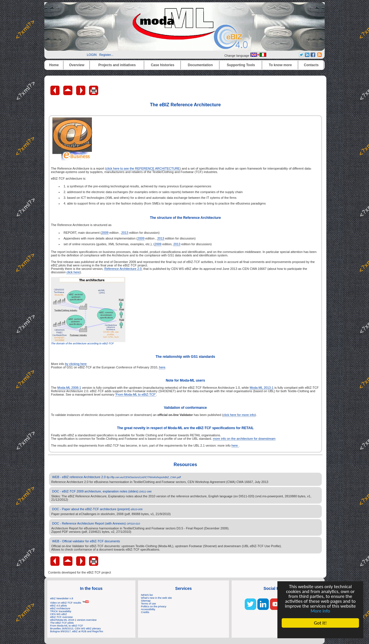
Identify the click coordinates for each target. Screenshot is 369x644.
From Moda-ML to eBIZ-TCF (66, 625)
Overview (76, 65)
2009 (104, 232)
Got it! (320, 623)
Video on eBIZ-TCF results (69, 602)
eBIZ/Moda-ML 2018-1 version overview (73, 620)
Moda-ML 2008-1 (69, 387)
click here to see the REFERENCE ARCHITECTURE (143, 168)
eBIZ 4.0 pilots (58, 605)
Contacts (311, 65)
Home (54, 65)
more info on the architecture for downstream (244, 438)
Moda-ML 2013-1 (261, 387)
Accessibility (148, 609)
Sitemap (146, 600)
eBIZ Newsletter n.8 (61, 598)
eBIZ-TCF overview (61, 617)
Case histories (162, 65)
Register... (106, 54)
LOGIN (91, 54)
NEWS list (147, 595)
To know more (280, 65)
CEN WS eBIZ (58, 614)
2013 (124, 232)
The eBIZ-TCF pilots (62, 622)
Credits (145, 612)
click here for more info (239, 415)
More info (320, 611)
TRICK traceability (60, 611)
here (162, 367)
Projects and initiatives (117, 65)
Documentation (200, 65)
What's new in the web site (156, 597)
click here (73, 272)
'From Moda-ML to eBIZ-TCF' (135, 394)
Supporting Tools (241, 65)
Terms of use (148, 603)
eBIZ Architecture (60, 608)
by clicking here (76, 364)
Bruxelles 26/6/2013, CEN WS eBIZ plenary (75, 628)
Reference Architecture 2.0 (122, 268)
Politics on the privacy (153, 606)
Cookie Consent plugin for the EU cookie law (320, 633)
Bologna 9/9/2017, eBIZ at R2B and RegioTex (76, 631)
